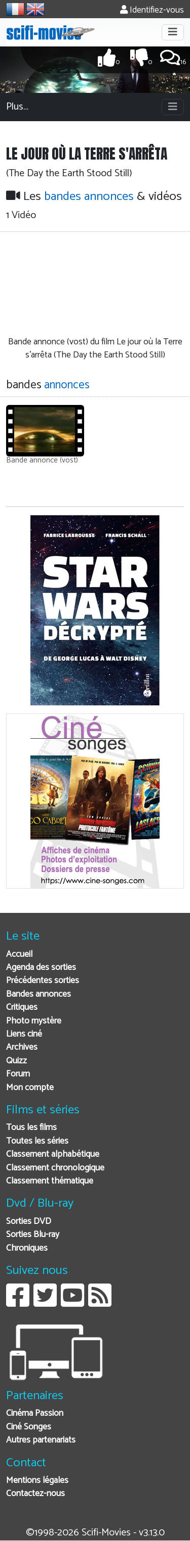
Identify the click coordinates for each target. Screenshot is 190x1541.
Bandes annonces (38, 994)
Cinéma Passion (34, 1413)
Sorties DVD (28, 1221)
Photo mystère (33, 1021)
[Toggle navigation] (173, 32)
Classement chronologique (55, 1168)
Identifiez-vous (152, 10)
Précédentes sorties (42, 980)
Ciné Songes (28, 1427)
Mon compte (30, 1088)
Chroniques (27, 1248)
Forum (18, 1074)
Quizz (16, 1061)
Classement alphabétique (52, 1154)
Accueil (19, 954)
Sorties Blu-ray (32, 1234)
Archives (21, 1047)
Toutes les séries (37, 1141)
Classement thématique (49, 1181)
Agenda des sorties (41, 967)
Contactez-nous (35, 1493)
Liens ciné (24, 1034)
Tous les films (31, 1127)
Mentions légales (37, 1480)
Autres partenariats (40, 1440)
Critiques (21, 1007)
